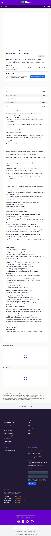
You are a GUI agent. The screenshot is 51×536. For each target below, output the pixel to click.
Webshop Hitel (7, 420)
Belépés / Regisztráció (9, 450)
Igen (43, 99)
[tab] (19, 50)
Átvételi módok (8, 441)
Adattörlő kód (7, 438)
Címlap (29, 420)
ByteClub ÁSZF (31, 531)
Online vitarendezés (9, 433)
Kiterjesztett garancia (9, 422)
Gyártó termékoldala (12, 110)
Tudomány (30, 428)
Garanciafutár (7, 425)
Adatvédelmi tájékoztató (10, 436)
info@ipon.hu (18, 502)
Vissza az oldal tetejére (25, 406)
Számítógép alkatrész (20, 11)
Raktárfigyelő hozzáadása (37, 76)
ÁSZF (25, 531)
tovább (42, 62)
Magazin (6, 6)
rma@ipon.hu (18, 498)
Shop (2, 6)
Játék (29, 430)
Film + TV (30, 433)
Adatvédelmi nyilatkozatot (40, 480)
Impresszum (19, 531)
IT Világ (29, 422)
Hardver (30, 425)
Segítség (6, 489)
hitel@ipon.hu (18, 496)
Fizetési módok (7, 444)
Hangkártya (28, 11)
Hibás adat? (42, 110)
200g (43, 106)
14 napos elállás (8, 430)
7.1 (32, 11)
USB (35, 11)
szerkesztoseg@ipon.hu (20, 500)
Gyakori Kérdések (8, 428)
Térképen (38, 451)
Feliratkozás (32, 483)
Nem (43, 102)
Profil (6, 447)
